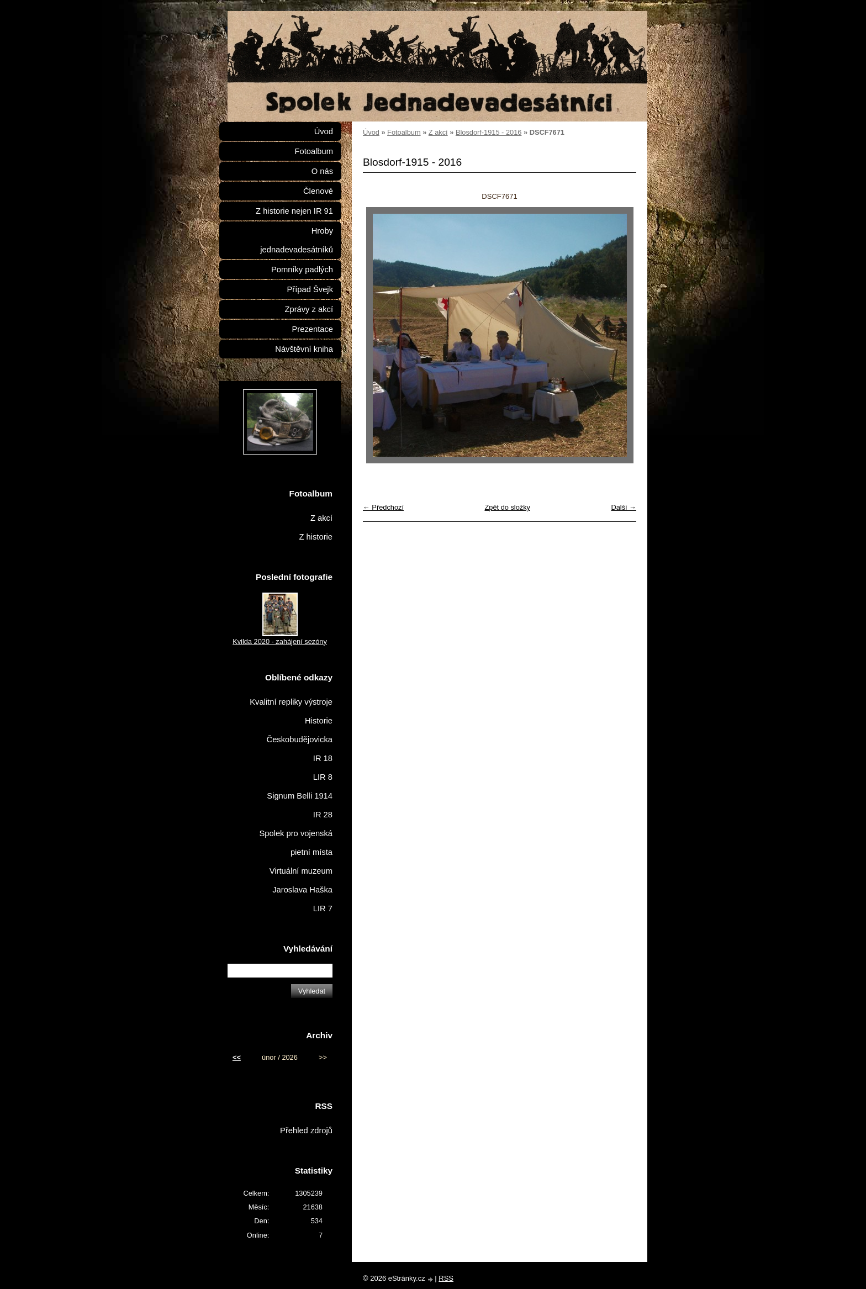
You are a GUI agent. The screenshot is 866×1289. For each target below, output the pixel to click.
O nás (322, 171)
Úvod (371, 132)
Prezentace (312, 329)
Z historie (315, 536)
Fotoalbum (403, 132)
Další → (623, 507)
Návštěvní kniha (304, 349)
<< (237, 1057)
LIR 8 (322, 777)
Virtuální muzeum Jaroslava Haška (301, 880)
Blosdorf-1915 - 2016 (489, 132)
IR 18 (322, 758)
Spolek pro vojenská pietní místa (295, 843)
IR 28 (322, 814)
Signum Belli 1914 (299, 795)
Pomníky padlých (302, 269)
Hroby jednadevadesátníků (296, 240)
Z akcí (438, 132)
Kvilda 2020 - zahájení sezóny (280, 641)
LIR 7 (322, 908)
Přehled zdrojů (306, 1130)
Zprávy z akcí (308, 309)
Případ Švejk (310, 289)
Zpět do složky (507, 507)
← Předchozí (383, 507)
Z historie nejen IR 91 (294, 211)
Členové (318, 191)
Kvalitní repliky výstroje (291, 702)
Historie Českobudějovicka (299, 730)
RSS (446, 1278)
